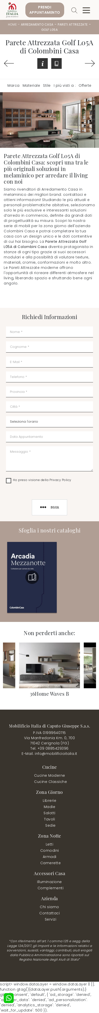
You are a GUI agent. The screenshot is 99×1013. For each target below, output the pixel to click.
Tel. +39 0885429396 (49, 748)
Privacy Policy (60, 480)
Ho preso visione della (42, 480)
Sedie (50, 825)
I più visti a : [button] (65, 85)
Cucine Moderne (49, 775)
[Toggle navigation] (86, 9)
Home (12, 24)
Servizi (50, 919)
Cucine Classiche (50, 781)
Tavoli (49, 819)
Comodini (49, 850)
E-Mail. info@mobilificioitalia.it (49, 753)
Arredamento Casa (37, 24)
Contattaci (49, 913)
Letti (49, 844)
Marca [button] (13, 85)
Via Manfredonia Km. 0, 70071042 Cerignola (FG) (49, 740)
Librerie (49, 800)
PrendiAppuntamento (44, 10)
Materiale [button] (31, 85)
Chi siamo (49, 906)
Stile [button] (47, 85)
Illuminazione (49, 881)
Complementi (51, 888)
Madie (49, 806)
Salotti (49, 812)
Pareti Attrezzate (73, 24)
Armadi (49, 856)
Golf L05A (49, 30)
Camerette (50, 862)
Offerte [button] (85, 85)
